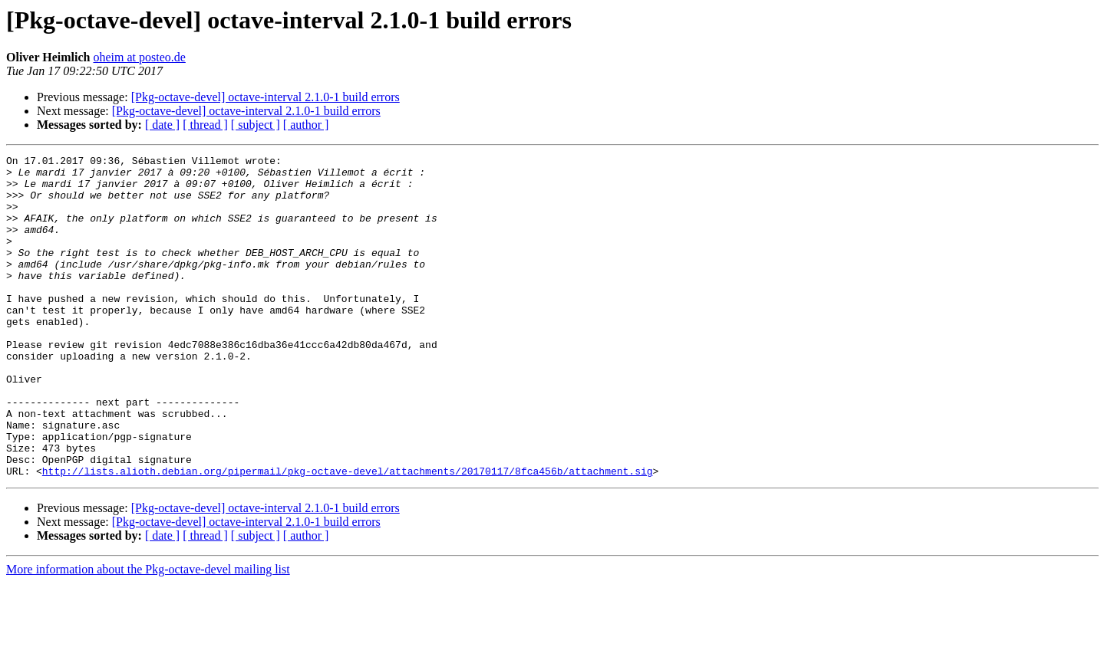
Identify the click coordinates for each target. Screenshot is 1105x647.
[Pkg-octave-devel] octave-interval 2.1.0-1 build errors (265, 96)
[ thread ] (205, 124)
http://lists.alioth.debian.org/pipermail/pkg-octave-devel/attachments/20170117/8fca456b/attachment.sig (347, 535)
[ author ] (306, 124)
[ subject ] (255, 124)
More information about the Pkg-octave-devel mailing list (148, 633)
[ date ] (162, 124)
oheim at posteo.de (139, 57)
